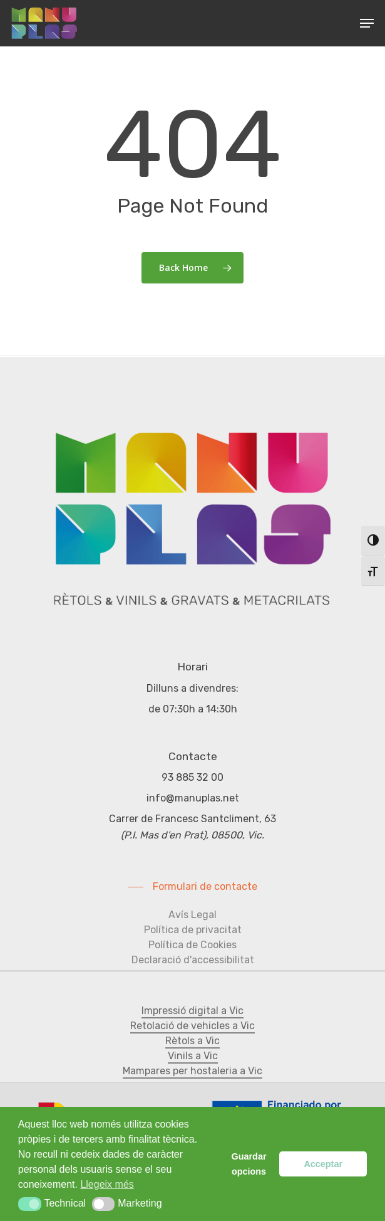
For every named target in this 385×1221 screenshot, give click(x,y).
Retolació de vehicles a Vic (192, 1026)
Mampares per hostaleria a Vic (192, 1071)
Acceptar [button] (323, 1164)
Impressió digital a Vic (192, 1011)
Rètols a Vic (192, 1041)
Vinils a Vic (193, 1056)
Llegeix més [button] (106, 1184)
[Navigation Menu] (367, 23)
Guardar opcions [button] (249, 1163)
